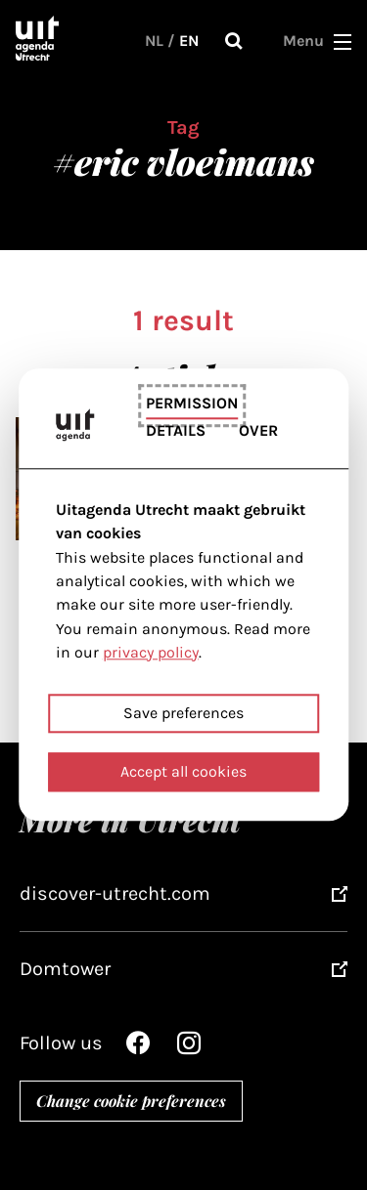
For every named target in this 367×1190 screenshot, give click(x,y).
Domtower (65, 968)
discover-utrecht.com (115, 893)
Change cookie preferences (131, 1100)
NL (154, 40)
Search (234, 41)
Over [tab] (258, 431)
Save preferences (183, 713)
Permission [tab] (192, 403)
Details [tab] (176, 431)
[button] (342, 41)
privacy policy (151, 652)
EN (189, 40)
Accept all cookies (183, 772)
